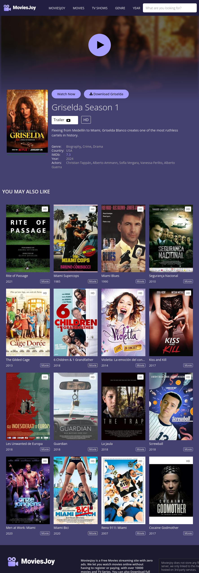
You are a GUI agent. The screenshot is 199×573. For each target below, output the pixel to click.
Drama (98, 146)
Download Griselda (106, 94)
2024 (69, 158)
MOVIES (78, 8)
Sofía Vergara (129, 163)
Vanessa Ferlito (151, 163)
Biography (73, 146)
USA (69, 150)
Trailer (62, 120)
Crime (87, 146)
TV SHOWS (99, 8)
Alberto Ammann (105, 163)
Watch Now (66, 94)
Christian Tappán (78, 163)
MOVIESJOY (57, 8)
